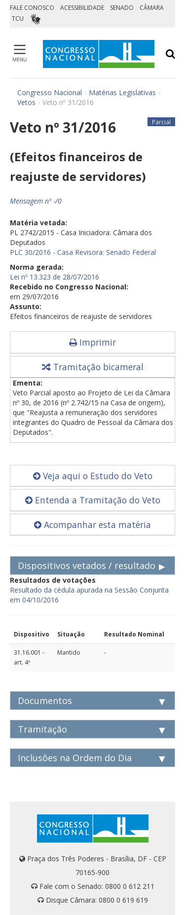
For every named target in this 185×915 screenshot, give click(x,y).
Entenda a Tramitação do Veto (92, 500)
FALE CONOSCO (32, 7)
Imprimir (92, 342)
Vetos (26, 102)
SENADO (122, 7)
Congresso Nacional (49, 92)
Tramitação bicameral (93, 367)
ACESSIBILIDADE (82, 7)
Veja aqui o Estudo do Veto (92, 476)
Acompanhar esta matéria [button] (92, 524)
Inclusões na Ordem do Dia (75, 758)
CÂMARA (152, 7)
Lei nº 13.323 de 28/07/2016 (54, 277)
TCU (18, 18)
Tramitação (42, 729)
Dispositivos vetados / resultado (86, 565)
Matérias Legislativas (122, 92)
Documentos (45, 700)
